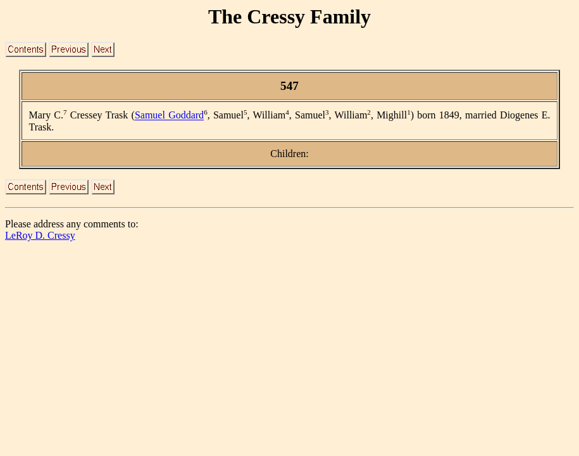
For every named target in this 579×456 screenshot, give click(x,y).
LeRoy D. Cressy (40, 235)
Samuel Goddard (169, 115)
